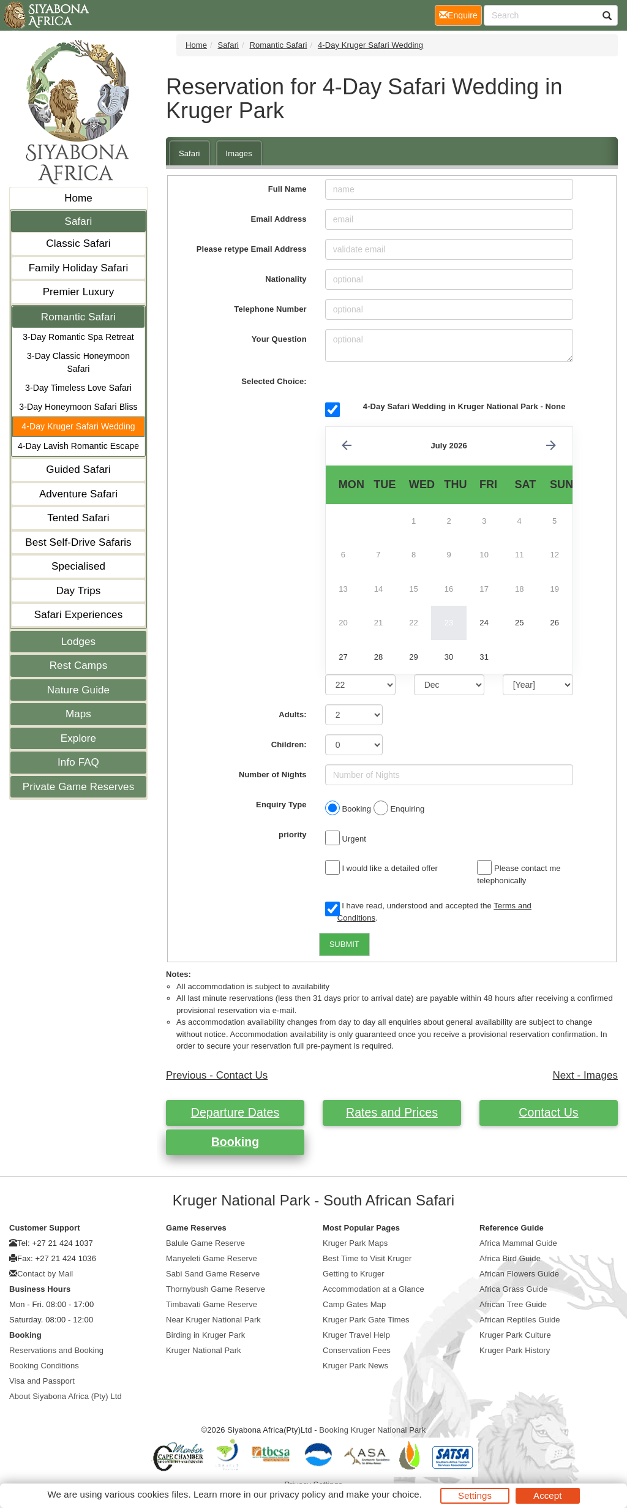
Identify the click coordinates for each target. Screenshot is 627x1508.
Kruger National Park (203, 1350)
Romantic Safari (78, 317)
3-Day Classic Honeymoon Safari (78, 362)
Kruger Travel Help (356, 1335)
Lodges (78, 641)
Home (78, 198)
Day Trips (78, 591)
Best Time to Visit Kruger (367, 1258)
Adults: (292, 714)
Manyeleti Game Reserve (211, 1258)
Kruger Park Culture (515, 1335)
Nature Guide (78, 690)
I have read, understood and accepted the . (428, 911)
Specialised (78, 566)
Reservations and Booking (56, 1350)
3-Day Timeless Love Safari (78, 388)
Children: (289, 744)
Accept (547, 1495)
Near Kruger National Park (213, 1319)
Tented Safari (78, 518)
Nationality (286, 279)
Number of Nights (273, 774)
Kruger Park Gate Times (366, 1319)
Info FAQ (78, 762)
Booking (235, 1141)
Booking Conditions (44, 1365)
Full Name (287, 189)
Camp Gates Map (354, 1304)
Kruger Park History (514, 1350)
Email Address (279, 219)
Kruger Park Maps (355, 1243)
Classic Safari (78, 243)
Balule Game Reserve (205, 1243)
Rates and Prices (392, 1112)
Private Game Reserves (79, 787)
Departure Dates (235, 1112)
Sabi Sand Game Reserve (213, 1273)
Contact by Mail (45, 1273)
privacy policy (297, 1494)
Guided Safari (78, 469)
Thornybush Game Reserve (215, 1289)
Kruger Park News (355, 1365)
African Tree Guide (513, 1304)
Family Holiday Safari (79, 268)
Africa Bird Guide (510, 1258)
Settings (475, 1495)
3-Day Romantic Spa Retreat (78, 337)
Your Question (279, 339)
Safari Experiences (78, 614)
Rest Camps (79, 665)
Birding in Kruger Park (205, 1335)
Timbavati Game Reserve (211, 1304)
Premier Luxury (79, 292)
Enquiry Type (281, 804)
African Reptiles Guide (519, 1319)
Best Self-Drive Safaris (78, 542)
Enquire (460, 14)
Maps (78, 714)
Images (239, 153)
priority (293, 834)
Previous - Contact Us (217, 1075)
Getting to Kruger (354, 1273)
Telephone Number (270, 309)
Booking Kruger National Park (372, 1429)
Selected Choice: (273, 381)
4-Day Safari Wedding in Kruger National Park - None (464, 406)
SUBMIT (344, 944)
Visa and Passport (42, 1380)
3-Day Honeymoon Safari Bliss (78, 407)
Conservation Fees (357, 1350)
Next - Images (585, 1075)
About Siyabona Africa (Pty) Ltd (65, 1396)
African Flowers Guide (519, 1273)
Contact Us (548, 1112)
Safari (78, 221)
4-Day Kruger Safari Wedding (78, 426)
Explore (78, 738)
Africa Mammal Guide (518, 1243)
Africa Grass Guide (513, 1289)
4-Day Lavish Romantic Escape (78, 446)
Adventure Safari (78, 494)
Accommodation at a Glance (373, 1289)
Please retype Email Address (252, 249)
